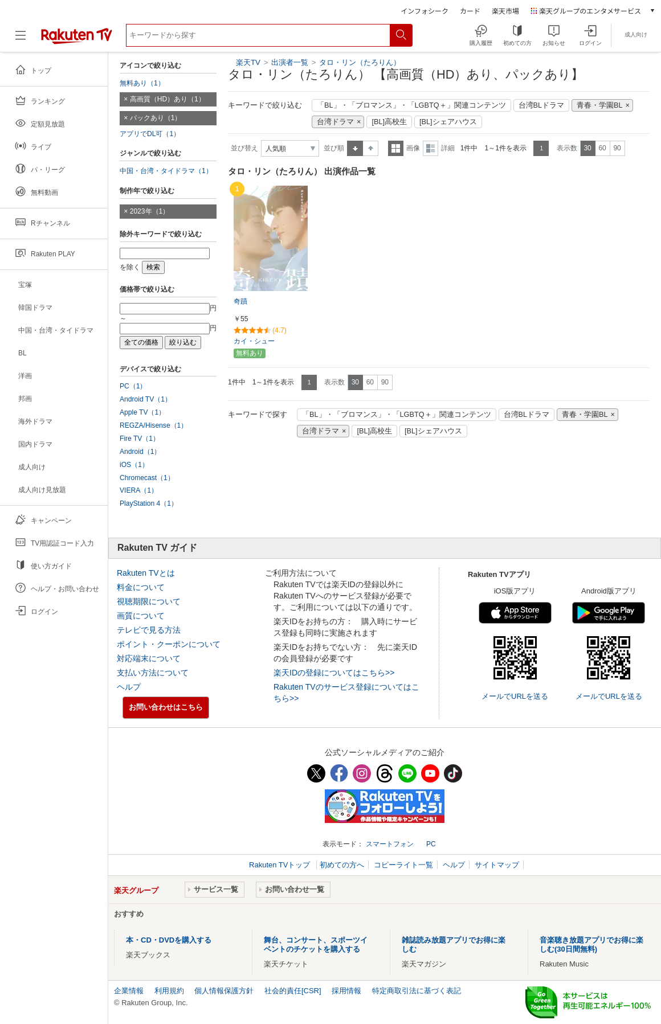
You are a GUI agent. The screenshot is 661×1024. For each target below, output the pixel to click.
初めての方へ (342, 865)
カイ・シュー (254, 341)
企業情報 (129, 990)
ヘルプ (129, 686)
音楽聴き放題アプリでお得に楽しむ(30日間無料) (591, 944)
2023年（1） (150, 211)
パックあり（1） (156, 118)
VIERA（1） (139, 490)
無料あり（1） (142, 83)
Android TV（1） (146, 399)
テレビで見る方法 (149, 629)
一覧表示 (395, 148)
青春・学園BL (600, 105)
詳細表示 (430, 148)
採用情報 (346, 990)
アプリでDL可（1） (150, 134)
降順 (370, 148)
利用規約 (169, 990)
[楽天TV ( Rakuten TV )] (76, 39)
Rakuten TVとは (146, 572)
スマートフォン (390, 844)
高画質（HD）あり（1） (167, 99)
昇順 (355, 148)
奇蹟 (240, 301)
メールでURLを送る (515, 696)
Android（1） (140, 452)
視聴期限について (149, 601)
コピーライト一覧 (403, 865)
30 (587, 148)
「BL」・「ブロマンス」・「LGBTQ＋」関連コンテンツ (411, 105)
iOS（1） (134, 465)
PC (431, 844)
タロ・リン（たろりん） (360, 62)
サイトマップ (497, 865)
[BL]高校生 (389, 122)
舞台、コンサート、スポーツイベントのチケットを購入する (316, 944)
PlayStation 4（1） (149, 503)
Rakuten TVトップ (280, 865)
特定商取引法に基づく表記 (416, 990)
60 (602, 148)
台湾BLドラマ (542, 105)
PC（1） (133, 386)
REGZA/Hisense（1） (153, 425)
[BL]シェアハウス (448, 122)
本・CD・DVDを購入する (168, 940)
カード (470, 10)
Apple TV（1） (142, 412)
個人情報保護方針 (224, 990)
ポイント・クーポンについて (169, 644)
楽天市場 (505, 10)
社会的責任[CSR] (292, 990)
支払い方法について (153, 672)
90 (617, 148)
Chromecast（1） (147, 478)
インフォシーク (424, 10)
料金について (141, 587)
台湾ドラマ (335, 122)
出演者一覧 (289, 62)
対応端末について (149, 658)
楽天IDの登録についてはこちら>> (334, 672)
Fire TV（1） (140, 439)
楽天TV (248, 62)
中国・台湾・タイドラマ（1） (166, 171)
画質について (141, 615)
